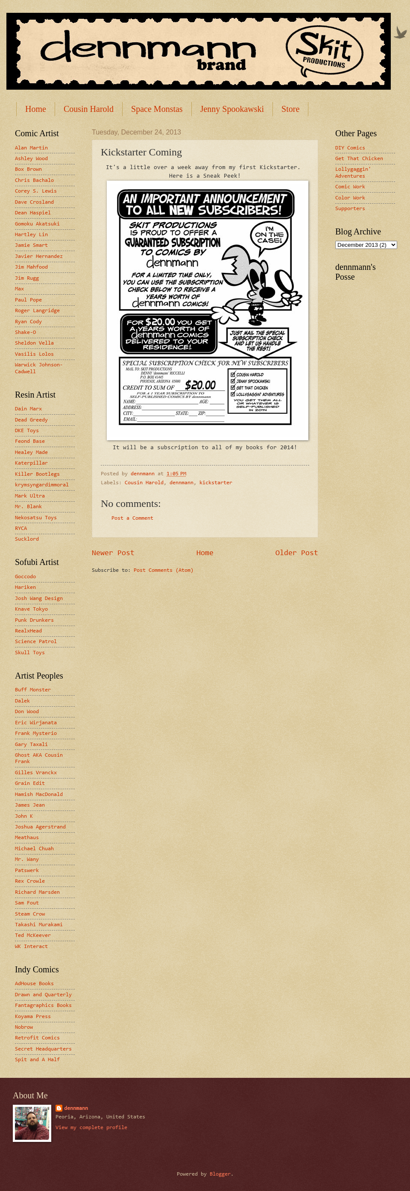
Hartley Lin (31, 234)
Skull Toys (30, 652)
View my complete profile (91, 1127)
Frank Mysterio (36, 733)
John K (24, 816)
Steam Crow (30, 914)
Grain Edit (30, 783)
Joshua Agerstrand (40, 827)
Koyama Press (33, 1016)
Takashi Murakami (39, 925)
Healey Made (31, 452)
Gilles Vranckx (36, 772)
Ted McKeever (33, 935)
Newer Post (113, 553)
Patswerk (27, 870)
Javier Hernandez (39, 256)
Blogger (220, 1174)
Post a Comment (132, 518)
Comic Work (350, 187)
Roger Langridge (37, 310)
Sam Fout (27, 903)
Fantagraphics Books (43, 1005)
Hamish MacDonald (39, 794)
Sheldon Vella (34, 343)
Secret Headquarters (43, 1049)
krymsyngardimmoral (42, 485)
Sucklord (27, 539)
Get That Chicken (359, 158)
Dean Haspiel (33, 213)
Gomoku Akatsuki (37, 224)
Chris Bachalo (34, 180)
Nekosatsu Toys (36, 518)
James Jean (30, 805)
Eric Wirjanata (36, 723)
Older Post (296, 553)
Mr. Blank (28, 506)
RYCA (21, 528)
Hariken (25, 587)
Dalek (22, 701)
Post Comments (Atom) (163, 570)
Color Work (350, 198)
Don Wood (27, 711)
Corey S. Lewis (36, 191)
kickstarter (215, 483)
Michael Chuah (34, 849)
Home (35, 109)
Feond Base (30, 441)
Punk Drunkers (34, 620)
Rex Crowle (30, 881)
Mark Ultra (30, 496)
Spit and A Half (37, 1059)
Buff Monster (33, 690)
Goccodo (25, 576)
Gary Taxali (31, 744)
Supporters (350, 208)
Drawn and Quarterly (43, 995)
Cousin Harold (89, 109)
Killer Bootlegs (37, 474)
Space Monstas (157, 109)
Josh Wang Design (39, 598)
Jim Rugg (27, 278)
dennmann (181, 483)
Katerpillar (31, 463)
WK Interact (31, 946)
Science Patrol (36, 641)
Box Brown (28, 169)
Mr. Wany (27, 859)
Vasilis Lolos (34, 354)
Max (19, 289)
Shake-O (25, 332)
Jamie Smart (31, 245)
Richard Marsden (37, 892)
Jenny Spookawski (232, 109)
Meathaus (27, 837)
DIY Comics (350, 148)
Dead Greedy (31, 420)
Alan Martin (31, 148)
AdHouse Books (34, 983)
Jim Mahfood (31, 267)
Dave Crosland (34, 202)
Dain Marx (28, 409)
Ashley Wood (31, 158)
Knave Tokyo (31, 609)
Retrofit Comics (37, 1038)
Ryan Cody (28, 322)
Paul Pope (28, 300)
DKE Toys (27, 430)
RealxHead (28, 631)
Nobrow (24, 1027)
